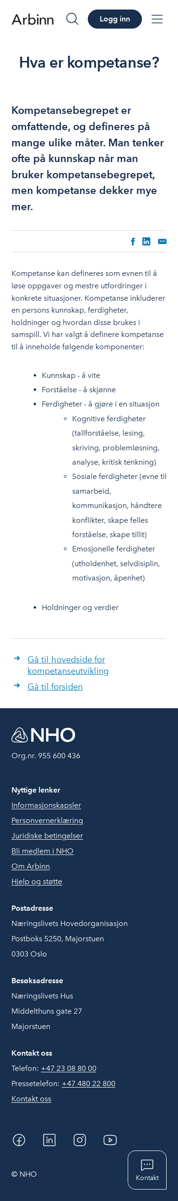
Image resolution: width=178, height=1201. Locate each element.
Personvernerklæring (47, 820)
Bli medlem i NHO (42, 850)
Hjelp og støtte (36, 881)
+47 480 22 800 (88, 1083)
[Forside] (32, 19)
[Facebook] (19, 1140)
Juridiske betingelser (47, 835)
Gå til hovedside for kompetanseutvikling (68, 665)
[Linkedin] (49, 1140)
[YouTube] (110, 1140)
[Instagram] (79, 1140)
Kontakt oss (31, 1098)
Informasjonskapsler (46, 805)
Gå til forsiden (55, 687)
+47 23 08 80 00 (68, 1068)
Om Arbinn (30, 866)
